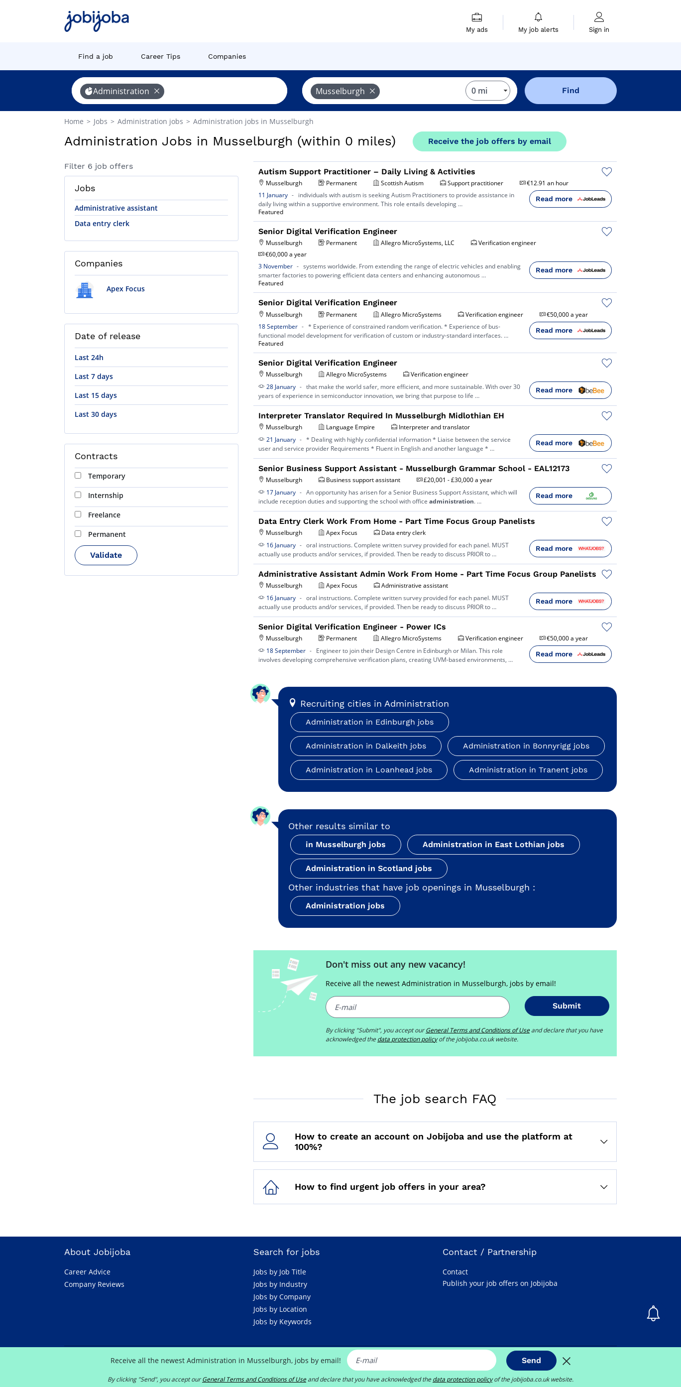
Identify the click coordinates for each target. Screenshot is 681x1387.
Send (531, 1360)
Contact (455, 1271)
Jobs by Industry (280, 1284)
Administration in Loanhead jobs (369, 769)
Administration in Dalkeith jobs (366, 746)
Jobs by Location (280, 1309)
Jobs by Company (282, 1296)
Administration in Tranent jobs (528, 769)
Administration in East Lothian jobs (494, 844)
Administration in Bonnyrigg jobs (526, 746)
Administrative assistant (116, 208)
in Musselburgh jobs (346, 844)
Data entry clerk (102, 223)
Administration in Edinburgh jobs (370, 722)
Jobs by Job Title (279, 1271)
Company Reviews (94, 1284)
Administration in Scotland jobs (369, 868)
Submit (567, 1005)
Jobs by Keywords (282, 1321)
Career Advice (87, 1271)
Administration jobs (345, 905)
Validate (106, 555)
